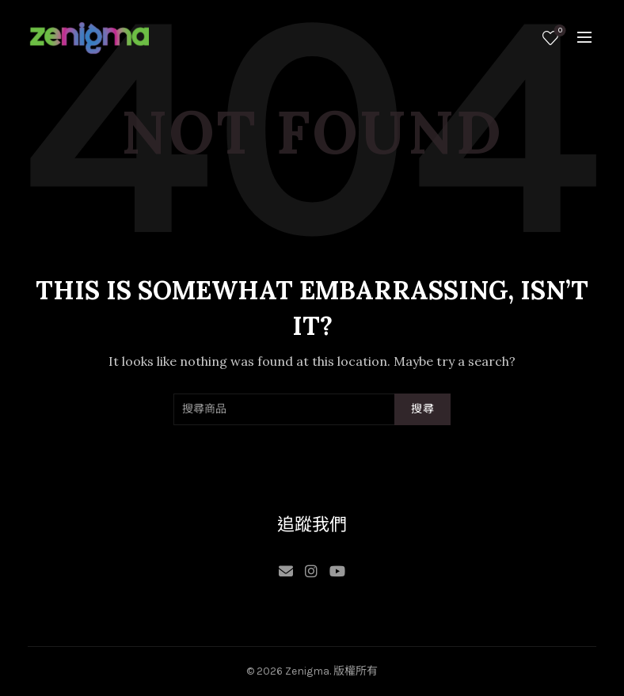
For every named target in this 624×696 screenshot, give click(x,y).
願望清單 (558, 31)
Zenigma (307, 671)
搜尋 (422, 409)
